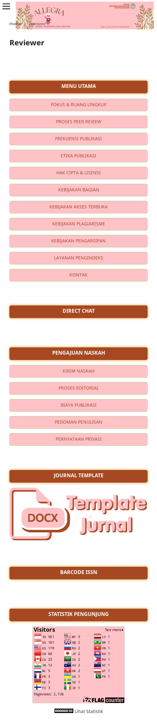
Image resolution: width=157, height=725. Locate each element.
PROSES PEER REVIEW (78, 122)
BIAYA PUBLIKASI (79, 405)
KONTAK (78, 275)
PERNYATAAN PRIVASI (79, 439)
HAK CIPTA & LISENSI (78, 173)
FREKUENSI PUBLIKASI (78, 139)
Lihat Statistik (89, 711)
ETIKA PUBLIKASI (78, 156)
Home (15, 23)
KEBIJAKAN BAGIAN (78, 190)
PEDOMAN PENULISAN (78, 422)
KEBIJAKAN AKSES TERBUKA (78, 207)
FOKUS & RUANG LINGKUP (78, 104)
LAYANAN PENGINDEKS (78, 258)
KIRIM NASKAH (78, 371)
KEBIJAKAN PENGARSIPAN (78, 241)
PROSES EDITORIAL (79, 388)
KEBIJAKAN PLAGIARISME (78, 224)
